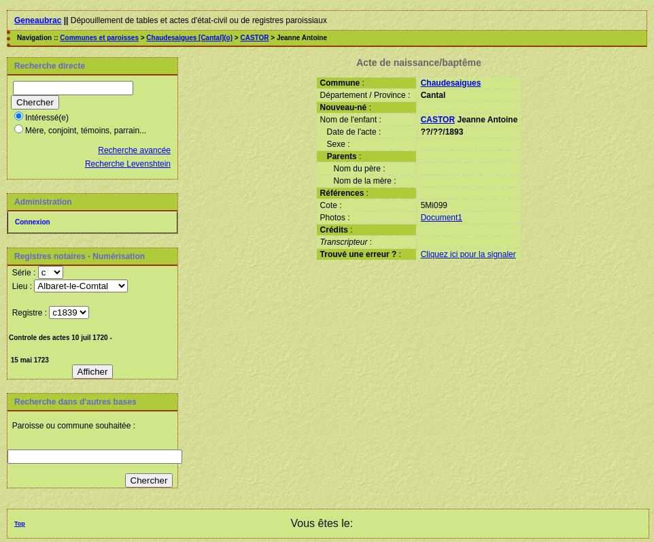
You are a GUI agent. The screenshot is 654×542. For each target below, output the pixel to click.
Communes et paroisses (99, 37)
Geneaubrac (37, 20)
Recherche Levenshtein (128, 164)
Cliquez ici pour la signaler (468, 254)
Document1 (441, 217)
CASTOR (254, 37)
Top (19, 523)
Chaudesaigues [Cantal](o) (189, 37)
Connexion (32, 222)
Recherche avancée (134, 150)
